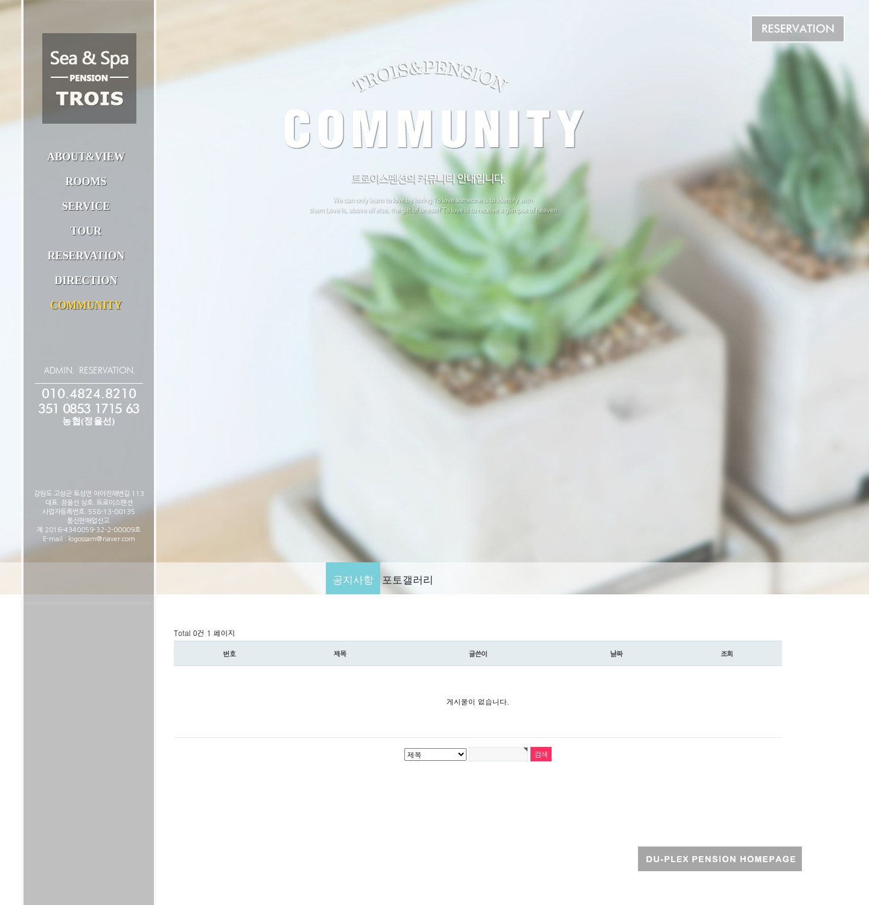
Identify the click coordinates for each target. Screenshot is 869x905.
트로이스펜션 (89, 78)
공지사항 (353, 580)
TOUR (86, 231)
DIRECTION (85, 281)
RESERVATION (86, 256)
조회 (727, 653)
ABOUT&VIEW (86, 157)
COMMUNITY (86, 305)
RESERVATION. (107, 370)
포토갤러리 (407, 580)
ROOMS (85, 182)
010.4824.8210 (89, 394)
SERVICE (86, 206)
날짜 (616, 653)
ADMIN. (59, 370)
